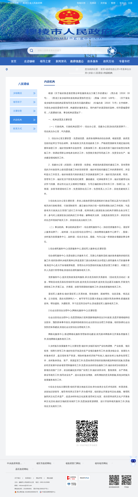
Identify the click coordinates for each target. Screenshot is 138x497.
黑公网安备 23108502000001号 (26, 492)
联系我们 (28, 478)
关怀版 (103, 3)
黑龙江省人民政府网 (32, 3)
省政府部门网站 (73, 463)
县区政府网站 (21, 469)
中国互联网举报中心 (47, 492)
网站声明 (39, 478)
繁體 (113, 3)
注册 (130, 3)
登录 (122, 3)
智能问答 (81, 3)
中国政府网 (13, 3)
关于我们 (17, 478)
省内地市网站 (101, 463)
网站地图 (50, 478)
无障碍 (93, 3)
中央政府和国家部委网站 (17, 463)
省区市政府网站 (43, 463)
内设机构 (49, 81)
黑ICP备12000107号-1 (40, 488)
